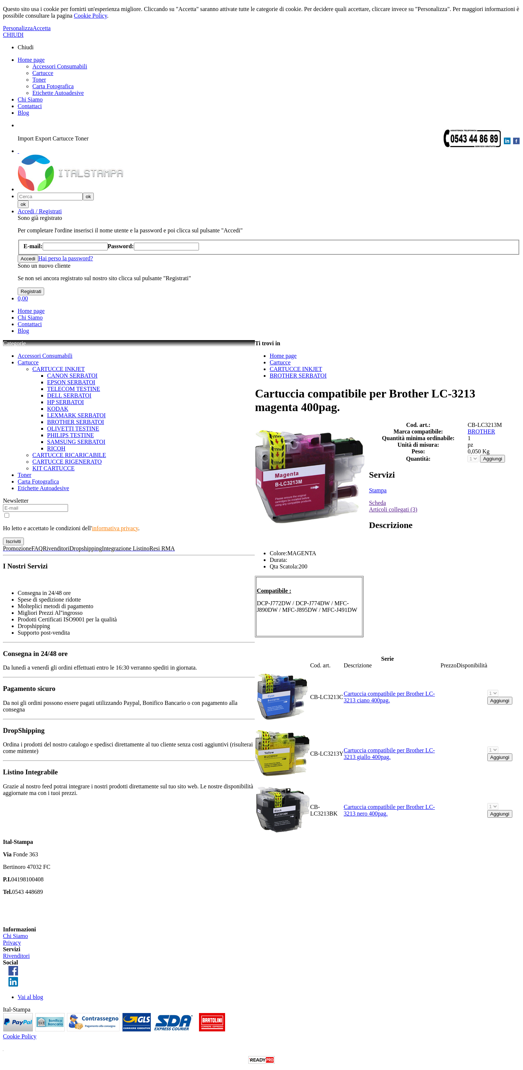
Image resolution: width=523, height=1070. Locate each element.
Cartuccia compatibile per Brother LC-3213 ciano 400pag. (389, 697)
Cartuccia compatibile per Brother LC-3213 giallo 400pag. (389, 753)
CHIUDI (13, 35)
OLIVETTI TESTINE (73, 428)
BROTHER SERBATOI (75, 422)
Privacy (12, 942)
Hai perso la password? (65, 258)
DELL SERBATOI (69, 395)
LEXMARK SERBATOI (76, 415)
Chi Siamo (30, 99)
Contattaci (30, 106)
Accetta (42, 28)
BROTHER (481, 431)
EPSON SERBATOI (71, 382)
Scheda (377, 503)
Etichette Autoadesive (58, 93)
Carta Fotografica (53, 86)
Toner (39, 79)
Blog (23, 113)
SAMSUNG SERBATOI (76, 442)
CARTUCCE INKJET (58, 369)
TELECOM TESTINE (73, 389)
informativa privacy (115, 528)
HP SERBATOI (65, 402)
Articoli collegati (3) (393, 509)
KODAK (57, 409)
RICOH (56, 448)
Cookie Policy (90, 16)
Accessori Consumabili (59, 66)
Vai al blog (30, 997)
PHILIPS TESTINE (70, 435)
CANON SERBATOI (72, 375)
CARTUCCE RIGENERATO (67, 462)
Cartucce (42, 73)
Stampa (378, 490)
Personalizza (18, 28)
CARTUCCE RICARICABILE (69, 455)
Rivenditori (16, 956)
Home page (31, 60)
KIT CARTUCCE (53, 468)
